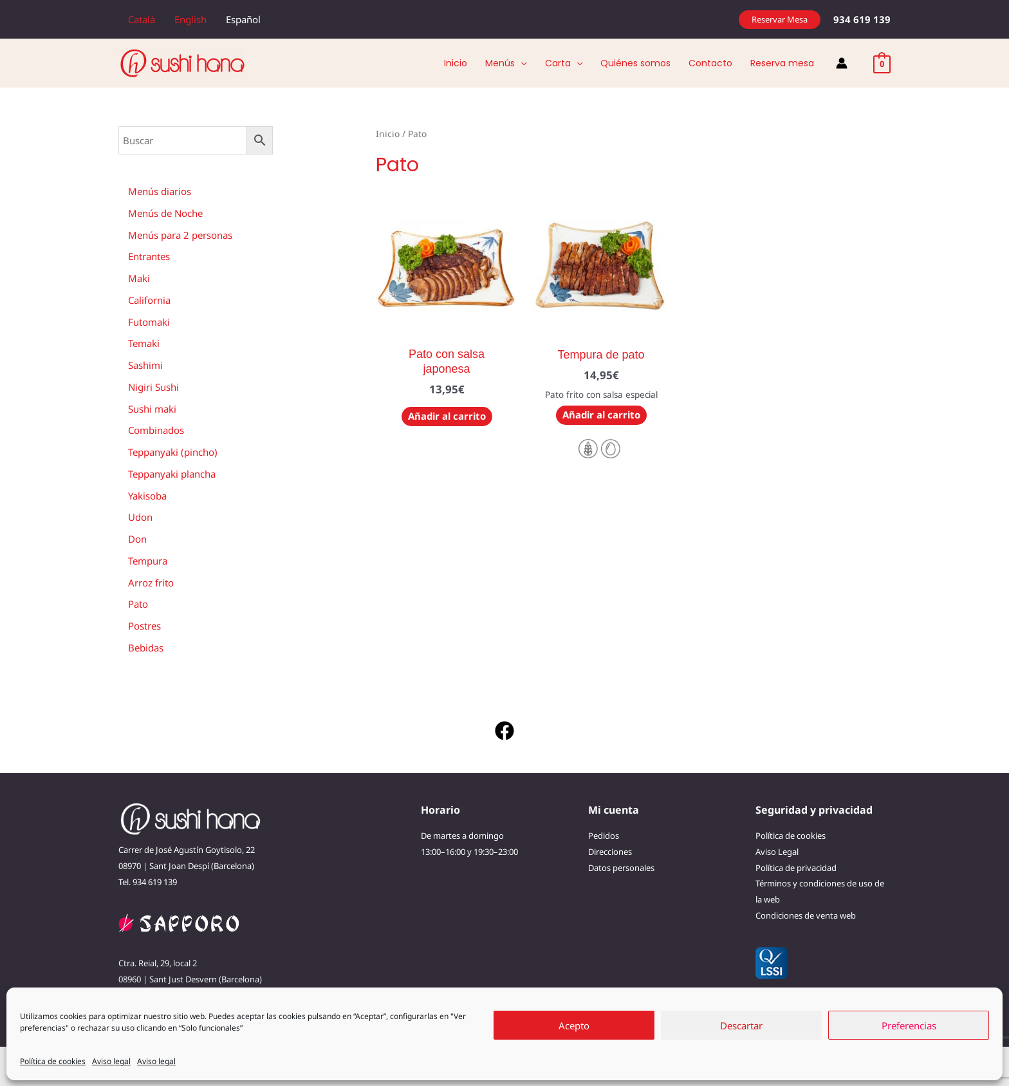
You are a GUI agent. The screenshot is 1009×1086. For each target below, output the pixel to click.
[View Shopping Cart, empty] (882, 63)
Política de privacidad (796, 868)
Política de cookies (790, 835)
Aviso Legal (777, 851)
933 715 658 (155, 995)
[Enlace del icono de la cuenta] (841, 63)
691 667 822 (207, 995)
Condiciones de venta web (805, 915)
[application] (520, 63)
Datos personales (621, 868)
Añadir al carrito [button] (447, 415)
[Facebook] (504, 730)
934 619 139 (155, 882)
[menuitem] (141, 19)
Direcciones (610, 851)
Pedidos (603, 835)
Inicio (388, 133)
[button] (779, 19)
